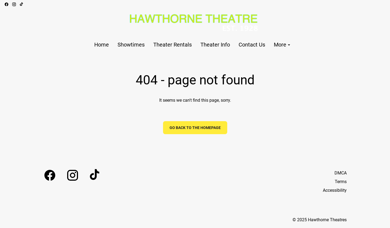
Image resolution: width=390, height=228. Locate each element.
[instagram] (14, 4)
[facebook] (6, 4)
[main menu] (193, 44)
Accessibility (335, 190)
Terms (341, 181)
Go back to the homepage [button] (195, 127)
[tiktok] (22, 4)
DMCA (340, 173)
